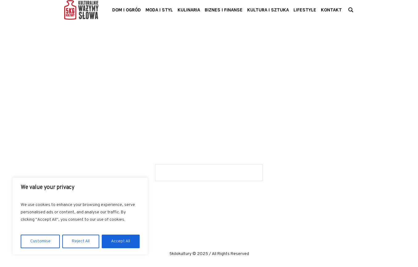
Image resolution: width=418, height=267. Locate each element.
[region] (80, 216)
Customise (40, 241)
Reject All (81, 241)
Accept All (120, 241)
